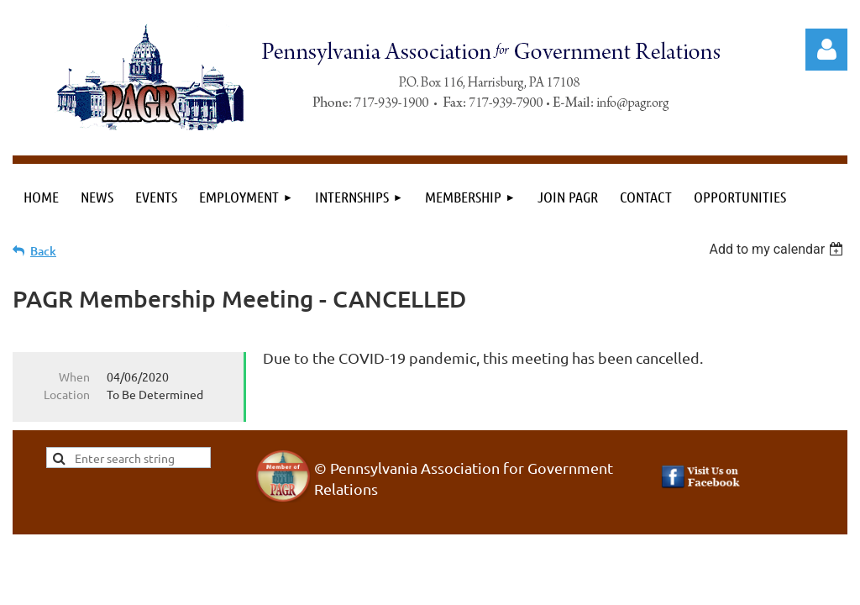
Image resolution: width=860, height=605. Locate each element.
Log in (826, 50)
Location (67, 394)
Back (43, 251)
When (74, 376)
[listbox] (778, 249)
